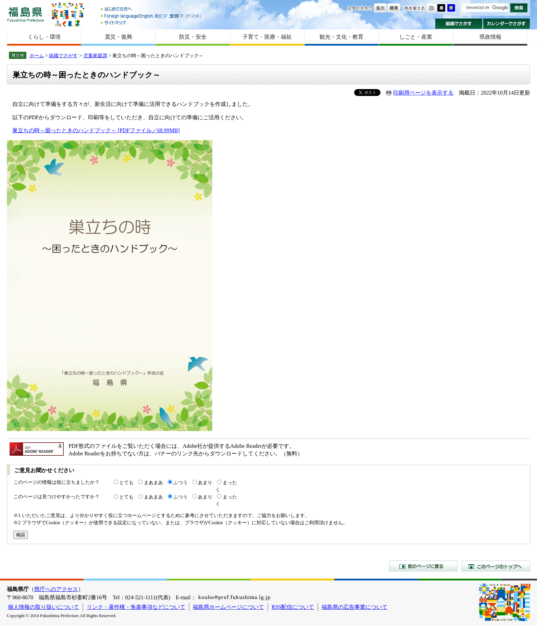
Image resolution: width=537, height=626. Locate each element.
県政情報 (490, 37)
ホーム (36, 55)
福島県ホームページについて (228, 607)
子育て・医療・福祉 (267, 37)
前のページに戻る (423, 566)
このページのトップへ (496, 566)
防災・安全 (193, 37)
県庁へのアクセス (56, 589)
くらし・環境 (44, 37)
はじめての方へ (151, 9)
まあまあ (153, 482)
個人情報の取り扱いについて (43, 607)
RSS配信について (293, 607)
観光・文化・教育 (341, 37)
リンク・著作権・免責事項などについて (136, 607)
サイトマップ (151, 22)
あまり (205, 482)
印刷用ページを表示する (423, 93)
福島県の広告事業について (354, 607)
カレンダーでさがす (506, 24)
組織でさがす (458, 24)
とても (126, 482)
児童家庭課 (95, 55)
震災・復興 (118, 37)
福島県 (26, 14)
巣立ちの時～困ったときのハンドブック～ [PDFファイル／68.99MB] (96, 130)
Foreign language (151, 16)
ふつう (180, 482)
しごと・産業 (415, 37)
